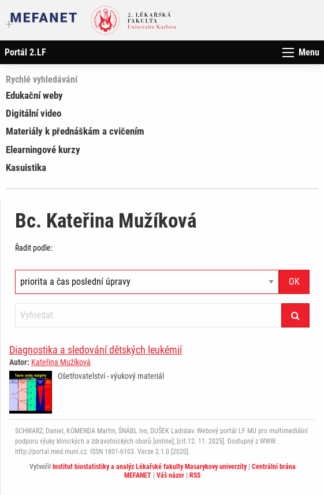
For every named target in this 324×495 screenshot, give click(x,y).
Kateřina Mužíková (61, 362)
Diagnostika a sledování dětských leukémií (95, 350)
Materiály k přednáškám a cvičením (75, 131)
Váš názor (170, 475)
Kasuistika (26, 167)
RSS (194, 475)
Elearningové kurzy (43, 149)
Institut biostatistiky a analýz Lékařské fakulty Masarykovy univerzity (150, 467)
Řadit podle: (34, 247)
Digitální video (33, 113)
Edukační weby (34, 95)
